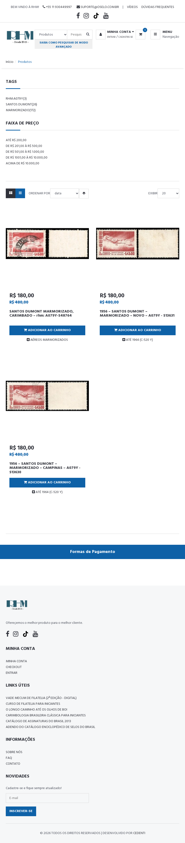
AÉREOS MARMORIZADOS (47, 340)
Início (9, 62)
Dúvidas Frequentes (157, 7)
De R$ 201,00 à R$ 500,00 (24, 146)
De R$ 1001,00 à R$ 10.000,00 (26, 157)
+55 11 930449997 (57, 7)
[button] (114, 32)
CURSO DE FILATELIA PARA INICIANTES (33, 704)
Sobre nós (14, 752)
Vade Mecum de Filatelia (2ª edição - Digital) (41, 698)
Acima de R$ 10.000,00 (22, 163)
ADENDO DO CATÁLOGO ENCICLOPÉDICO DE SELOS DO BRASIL (50, 727)
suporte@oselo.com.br (98, 7)
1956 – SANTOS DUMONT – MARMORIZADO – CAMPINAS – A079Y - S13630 (44, 468)
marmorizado (21, 110)
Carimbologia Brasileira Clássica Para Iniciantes (46, 715)
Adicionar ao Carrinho (47, 330)
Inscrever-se (21, 811)
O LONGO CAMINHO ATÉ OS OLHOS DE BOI (36, 709)
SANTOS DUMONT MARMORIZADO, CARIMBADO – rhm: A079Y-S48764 (41, 313)
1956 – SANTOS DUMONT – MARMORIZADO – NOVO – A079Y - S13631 (137, 313)
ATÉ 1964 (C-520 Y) (137, 340)
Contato (13, 764)
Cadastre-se (126, 37)
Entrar (111, 37)
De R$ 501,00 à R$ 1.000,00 (25, 152)
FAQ (9, 758)
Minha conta (16, 661)
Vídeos (132, 7)
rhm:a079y (16, 99)
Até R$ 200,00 (16, 140)
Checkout (14, 667)
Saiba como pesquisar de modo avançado (64, 44)
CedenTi (139, 833)
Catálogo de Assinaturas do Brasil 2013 (38, 721)
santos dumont (21, 104)
